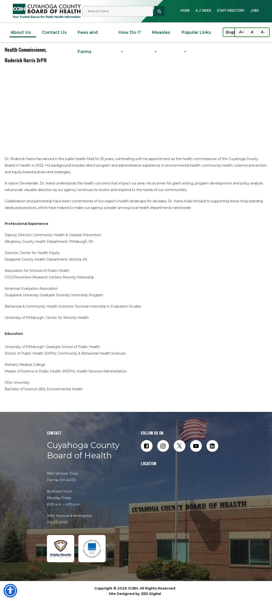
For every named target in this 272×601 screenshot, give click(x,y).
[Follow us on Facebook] (147, 446)
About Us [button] (21, 36)
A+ (241, 32)
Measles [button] (161, 36)
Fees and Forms (87, 36)
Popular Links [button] (196, 36)
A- (263, 32)
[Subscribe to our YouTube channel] (196, 446)
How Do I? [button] (129, 36)
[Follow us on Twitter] (179, 446)
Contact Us (54, 36)
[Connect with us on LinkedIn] (212, 446)
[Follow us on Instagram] (163, 446)
